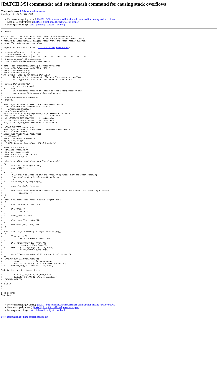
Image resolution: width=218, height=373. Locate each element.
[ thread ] (40, 24)
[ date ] (32, 24)
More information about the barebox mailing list (24, 370)
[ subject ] (50, 24)
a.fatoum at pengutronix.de (53, 51)
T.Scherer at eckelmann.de (32, 11)
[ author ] (60, 24)
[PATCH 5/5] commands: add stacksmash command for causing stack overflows (76, 19)
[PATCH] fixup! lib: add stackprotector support (56, 22)
